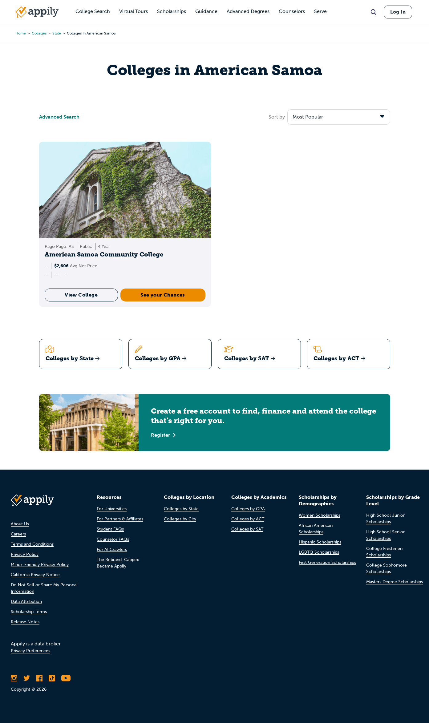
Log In (398, 12)
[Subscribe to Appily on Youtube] (66, 678)
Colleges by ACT (247, 519)
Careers (18, 534)
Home (20, 33)
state (56, 33)
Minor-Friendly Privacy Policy (40, 564)
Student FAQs (110, 529)
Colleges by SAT (247, 529)
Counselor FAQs (113, 539)
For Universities (112, 508)
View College (81, 295)
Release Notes (25, 621)
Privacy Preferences (30, 650)
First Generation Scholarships (327, 562)
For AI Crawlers (112, 549)
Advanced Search (59, 117)
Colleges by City (180, 519)
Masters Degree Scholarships (394, 581)
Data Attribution (26, 601)
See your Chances (162, 295)
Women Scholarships (319, 515)
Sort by (277, 117)
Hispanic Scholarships (320, 542)
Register (163, 435)
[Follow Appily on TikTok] (52, 678)
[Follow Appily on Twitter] (26, 678)
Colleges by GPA (248, 508)
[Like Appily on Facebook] (39, 678)
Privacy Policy (24, 554)
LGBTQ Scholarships (319, 552)
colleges (39, 33)
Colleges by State (181, 508)
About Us (20, 524)
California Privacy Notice (35, 574)
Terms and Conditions (32, 544)
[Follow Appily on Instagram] (14, 678)
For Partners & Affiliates (120, 519)
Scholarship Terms (29, 611)
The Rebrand (109, 559)
